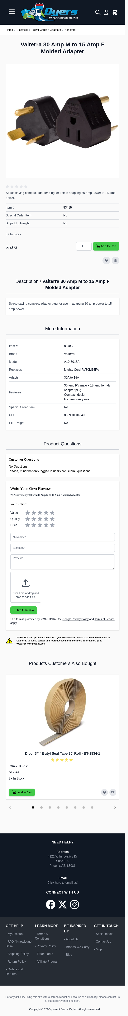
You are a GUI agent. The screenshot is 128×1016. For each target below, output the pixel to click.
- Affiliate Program (47, 961)
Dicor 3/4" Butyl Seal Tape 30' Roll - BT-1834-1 (62, 753)
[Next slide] (115, 807)
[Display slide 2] (41, 807)
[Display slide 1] (33, 807)
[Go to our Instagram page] (74, 904)
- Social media (103, 934)
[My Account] (106, 12)
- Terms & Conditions (42, 936)
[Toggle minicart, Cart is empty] (115, 12)
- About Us (71, 939)
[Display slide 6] (75, 807)
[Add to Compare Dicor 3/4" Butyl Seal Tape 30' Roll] (112, 792)
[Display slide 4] (58, 807)
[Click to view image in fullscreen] (62, 121)
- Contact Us (102, 941)
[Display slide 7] (83, 807)
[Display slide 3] (50, 807)
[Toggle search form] (98, 12)
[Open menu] (12, 12)
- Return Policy (16, 961)
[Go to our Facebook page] (50, 904)
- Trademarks (44, 954)
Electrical (22, 29)
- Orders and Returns (14, 972)
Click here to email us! (62, 882)
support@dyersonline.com (63, 1000)
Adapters (70, 29)
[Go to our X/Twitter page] (62, 904)
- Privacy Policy (45, 946)
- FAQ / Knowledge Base (18, 944)
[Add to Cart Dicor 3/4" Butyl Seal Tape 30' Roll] (22, 792)
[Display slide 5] (67, 807)
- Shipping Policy (17, 954)
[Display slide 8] (92, 807)
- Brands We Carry (76, 947)
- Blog (68, 954)
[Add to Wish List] (106, 260)
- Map (98, 949)
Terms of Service (105, 619)
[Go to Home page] (49, 12)
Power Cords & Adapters (46, 29)
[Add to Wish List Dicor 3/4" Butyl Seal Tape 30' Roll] (104, 792)
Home (9, 29)
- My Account (14, 934)
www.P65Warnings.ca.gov (31, 643)
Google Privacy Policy (76, 619)
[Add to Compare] (115, 260)
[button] (17, 186)
